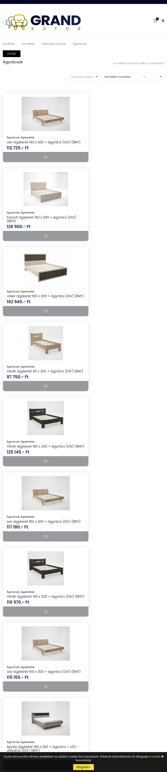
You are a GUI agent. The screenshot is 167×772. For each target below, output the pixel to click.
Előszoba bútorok (97, 635)
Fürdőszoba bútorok (99, 641)
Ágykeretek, (28, 137)
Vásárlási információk (17, 711)
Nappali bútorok (96, 615)
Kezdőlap (9, 44)
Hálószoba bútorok (53, 44)
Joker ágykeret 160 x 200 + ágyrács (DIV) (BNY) (40, 223)
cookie (156, 756)
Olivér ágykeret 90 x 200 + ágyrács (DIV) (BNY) (123, 223)
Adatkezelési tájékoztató (19, 725)
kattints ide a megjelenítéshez (104, 737)
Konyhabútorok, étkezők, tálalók (106, 621)
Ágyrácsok (80, 44)
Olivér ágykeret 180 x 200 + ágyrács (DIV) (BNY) (40, 301)
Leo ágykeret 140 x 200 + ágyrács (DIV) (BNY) (39, 144)
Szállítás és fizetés (14, 718)
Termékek (28, 44)
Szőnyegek (93, 667)
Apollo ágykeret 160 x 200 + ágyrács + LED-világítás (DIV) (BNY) (121, 538)
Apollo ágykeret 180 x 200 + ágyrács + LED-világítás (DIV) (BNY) (38, 459)
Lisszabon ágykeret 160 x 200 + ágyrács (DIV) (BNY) (122, 459)
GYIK (6, 698)
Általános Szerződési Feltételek (23, 705)
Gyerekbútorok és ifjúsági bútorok (108, 648)
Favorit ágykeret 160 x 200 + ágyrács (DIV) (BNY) (124, 144)
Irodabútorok (94, 628)
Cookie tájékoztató (15, 731)
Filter (12, 54)
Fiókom (7, 692)
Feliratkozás (152, 727)
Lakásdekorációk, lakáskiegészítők (108, 674)
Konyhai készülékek (98, 602)
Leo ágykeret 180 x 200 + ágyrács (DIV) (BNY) (122, 301)
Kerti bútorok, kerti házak (102, 661)
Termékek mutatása (130, 77)
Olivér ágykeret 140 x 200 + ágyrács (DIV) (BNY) (40, 380)
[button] (155, 21)
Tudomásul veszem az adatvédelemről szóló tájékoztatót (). (120, 735)
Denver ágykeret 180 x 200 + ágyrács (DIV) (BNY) (42, 538)
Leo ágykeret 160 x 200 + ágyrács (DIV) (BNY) (122, 380)
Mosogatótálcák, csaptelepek (105, 654)
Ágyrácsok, (14, 137)
